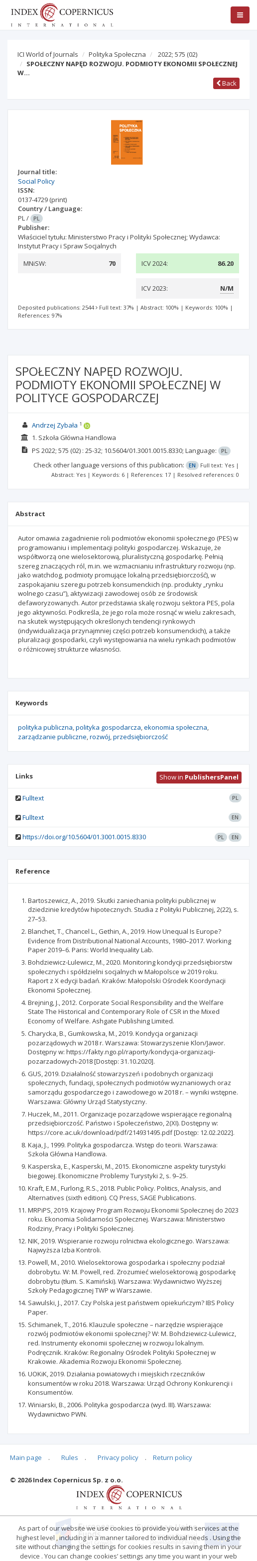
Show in (199, 777)
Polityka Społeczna (117, 54)
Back (226, 83)
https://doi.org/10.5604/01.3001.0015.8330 (84, 836)
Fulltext (33, 797)
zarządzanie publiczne (52, 736)
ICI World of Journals (47, 54)
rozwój (100, 736)
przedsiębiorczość (140, 736)
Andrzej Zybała (55, 425)
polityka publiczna (45, 727)
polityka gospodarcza (108, 727)
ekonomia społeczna (175, 727)
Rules (69, 1457)
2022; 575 (177, 54)
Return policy (172, 1457)
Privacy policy (118, 1457)
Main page (26, 1457)
